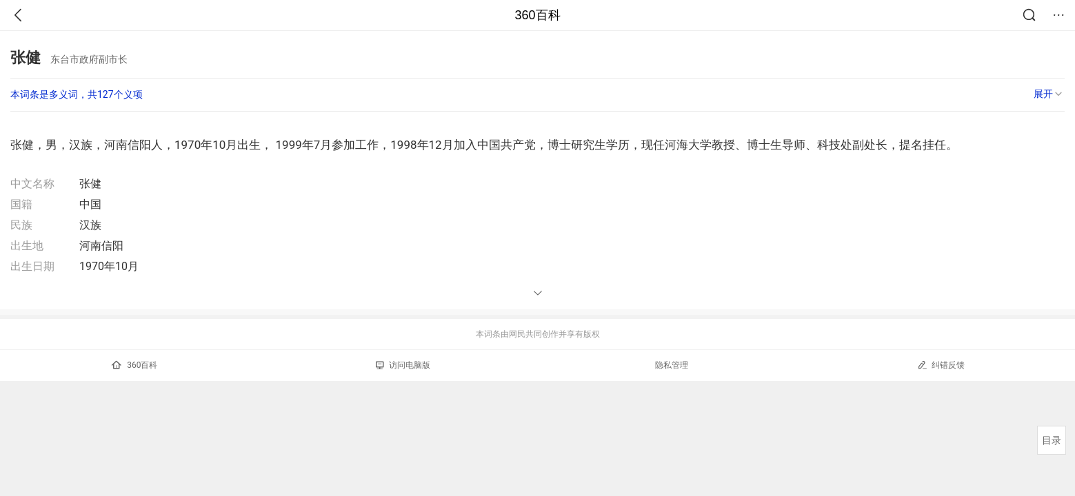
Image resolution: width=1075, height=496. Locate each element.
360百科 (537, 15)
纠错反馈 (941, 365)
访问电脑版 (403, 365)
